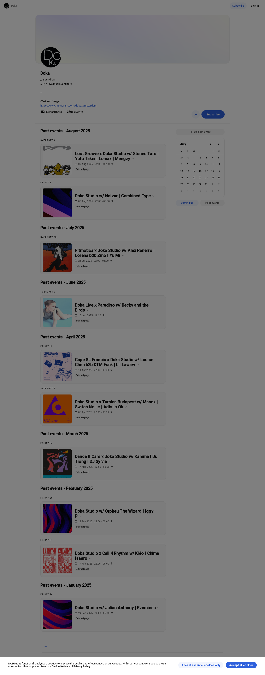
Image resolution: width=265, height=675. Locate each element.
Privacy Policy (81, 666)
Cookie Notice (60, 666)
